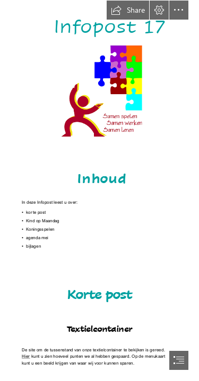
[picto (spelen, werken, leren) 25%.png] (99, 91)
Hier (26, 356)
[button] (128, 10)
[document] (99, 190)
